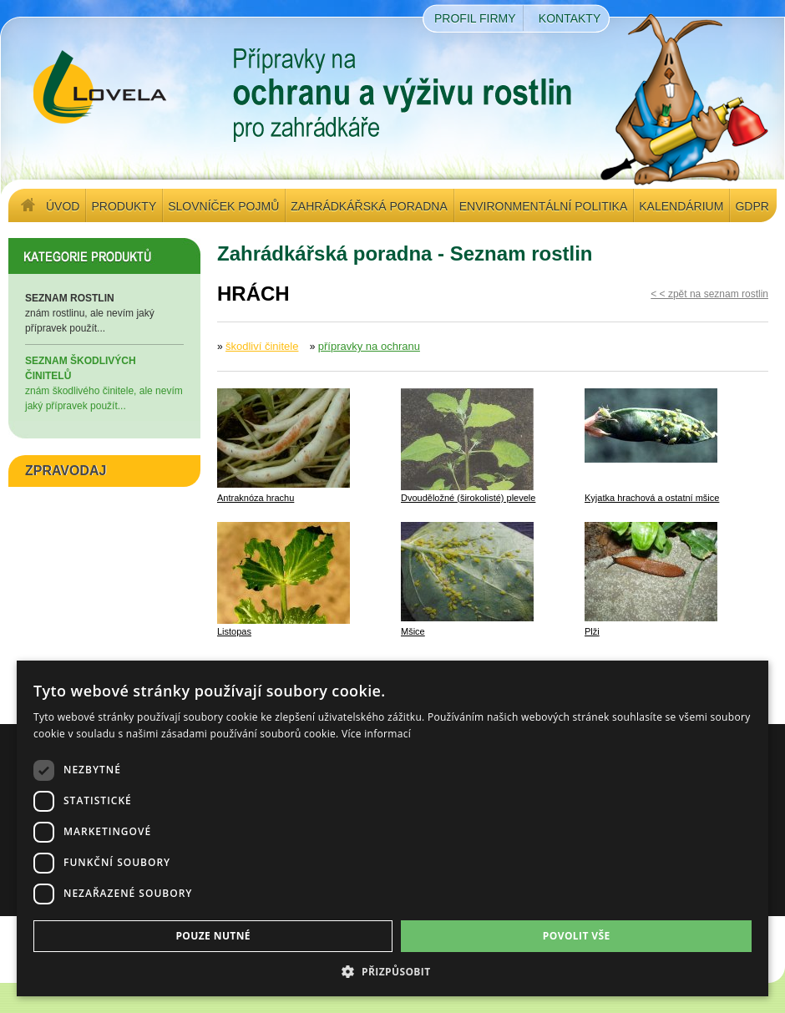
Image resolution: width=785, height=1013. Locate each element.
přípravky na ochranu (369, 346)
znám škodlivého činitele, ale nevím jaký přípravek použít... (104, 382)
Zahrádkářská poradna (369, 206)
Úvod (62, 206)
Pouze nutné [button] (213, 936)
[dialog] (392, 828)
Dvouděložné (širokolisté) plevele (468, 498)
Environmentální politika (543, 206)
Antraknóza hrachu (255, 498)
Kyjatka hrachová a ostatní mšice (652, 498)
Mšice (413, 631)
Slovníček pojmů (223, 206)
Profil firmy (475, 18)
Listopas (234, 631)
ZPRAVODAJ (66, 470)
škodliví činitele (261, 346)
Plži (592, 631)
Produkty (123, 206)
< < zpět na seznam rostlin (709, 294)
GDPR (751, 206)
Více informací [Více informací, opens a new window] (376, 734)
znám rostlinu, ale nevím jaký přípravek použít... (104, 312)
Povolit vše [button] (576, 936)
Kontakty (569, 18)
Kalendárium (681, 206)
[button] (392, 971)
